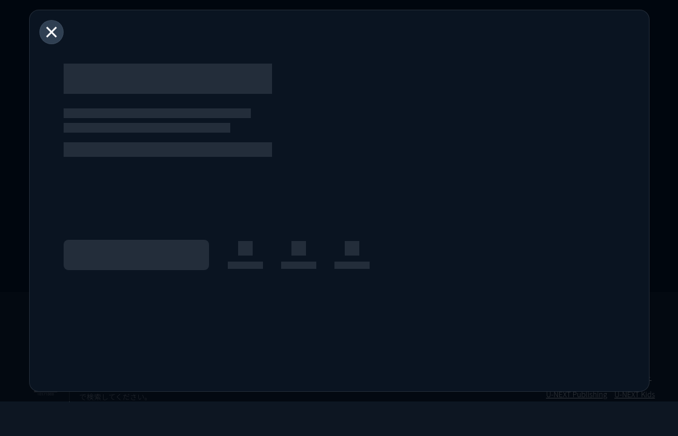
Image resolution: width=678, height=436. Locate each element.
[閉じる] (51, 32)
